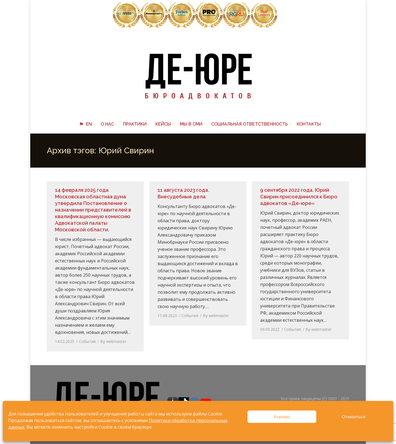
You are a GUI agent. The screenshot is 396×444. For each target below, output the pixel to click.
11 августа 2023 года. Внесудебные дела (183, 193)
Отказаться (353, 416)
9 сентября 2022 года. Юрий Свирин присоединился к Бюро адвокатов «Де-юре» (298, 196)
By (113, 341)
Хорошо (282, 416)
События (87, 341)
